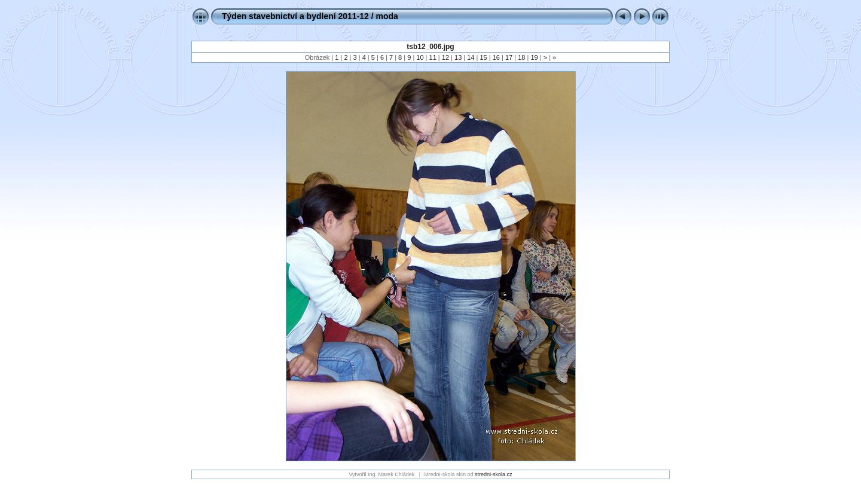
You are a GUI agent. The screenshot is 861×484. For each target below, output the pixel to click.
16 (496, 57)
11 (432, 57)
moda (387, 16)
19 (534, 57)
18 (521, 57)
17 (508, 57)
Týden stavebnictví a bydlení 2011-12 (295, 16)
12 (445, 57)
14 (470, 57)
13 (458, 57)
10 (419, 57)
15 (483, 57)
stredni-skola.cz (493, 474)
